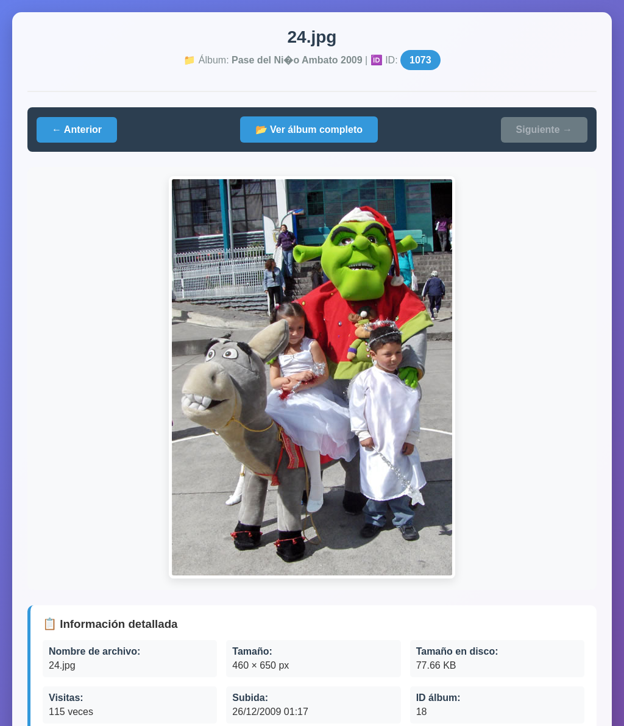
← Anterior (77, 129)
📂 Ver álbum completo (309, 129)
